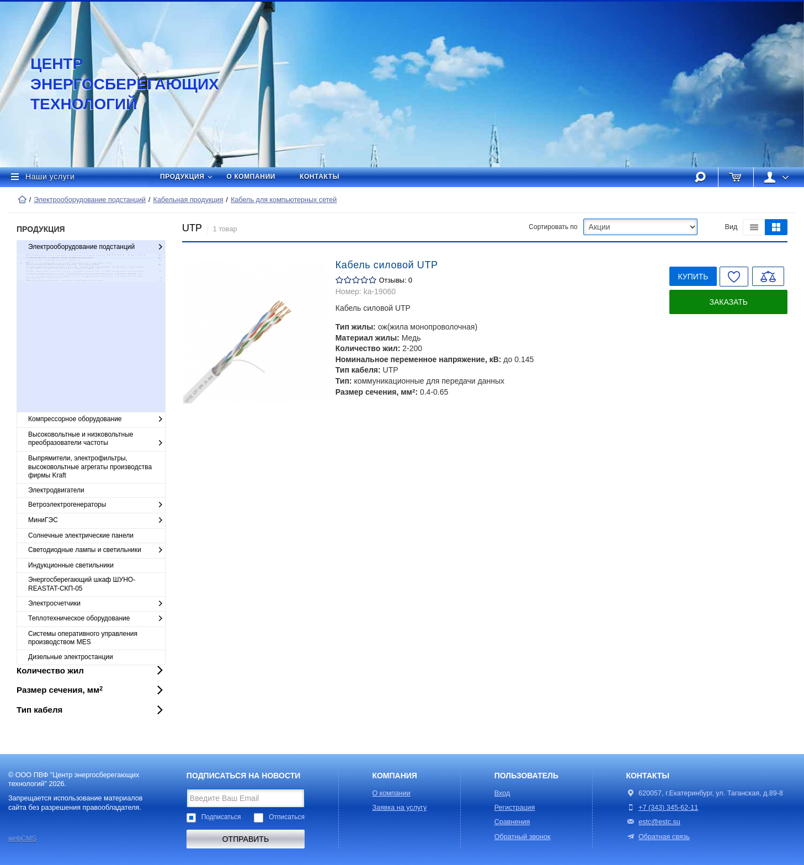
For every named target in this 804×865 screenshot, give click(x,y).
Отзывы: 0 (395, 280)
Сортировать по (553, 227)
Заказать (728, 302)
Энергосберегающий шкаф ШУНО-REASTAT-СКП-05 (81, 584)
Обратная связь (657, 837)
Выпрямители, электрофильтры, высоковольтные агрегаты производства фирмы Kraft (90, 466)
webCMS (22, 838)
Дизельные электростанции (70, 657)
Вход (502, 793)
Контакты (319, 177)
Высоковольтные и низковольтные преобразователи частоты (96, 439)
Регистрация (514, 807)
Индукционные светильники (71, 565)
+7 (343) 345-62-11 (668, 807)
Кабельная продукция (188, 200)
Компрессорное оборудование (96, 419)
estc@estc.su (659, 822)
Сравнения (512, 822)
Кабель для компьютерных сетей (284, 200)
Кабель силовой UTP (387, 264)
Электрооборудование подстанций (90, 200)
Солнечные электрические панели (81, 535)
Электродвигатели (56, 490)
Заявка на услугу (399, 807)
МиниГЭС (96, 520)
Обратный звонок (522, 837)
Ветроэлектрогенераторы (96, 505)
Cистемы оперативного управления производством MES (82, 638)
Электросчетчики (96, 603)
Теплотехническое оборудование (96, 618)
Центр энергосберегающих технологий (113, 84)
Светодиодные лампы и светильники (96, 550)
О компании (251, 177)
